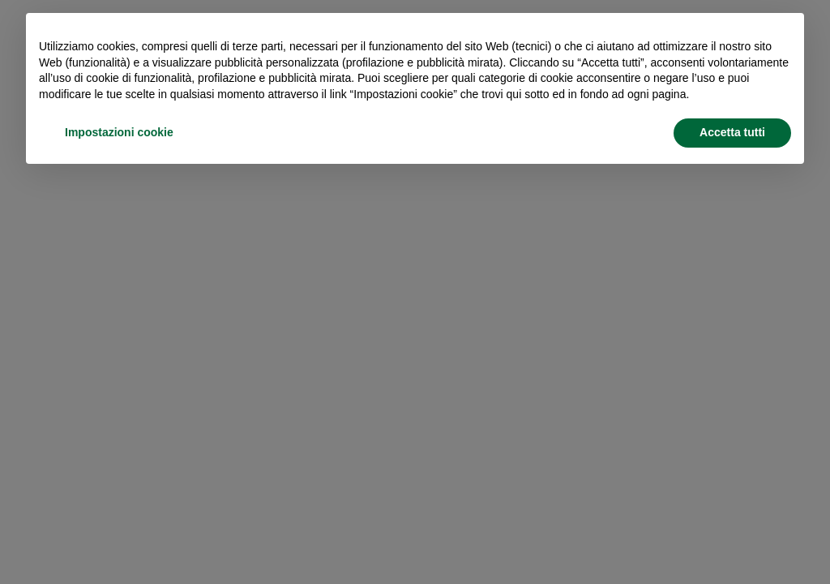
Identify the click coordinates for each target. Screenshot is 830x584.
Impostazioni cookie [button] (119, 132)
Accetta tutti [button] (732, 132)
